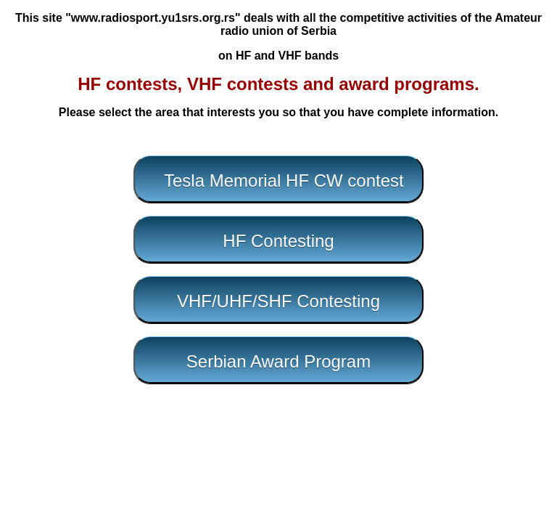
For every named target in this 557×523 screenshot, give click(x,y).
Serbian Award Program (278, 361)
